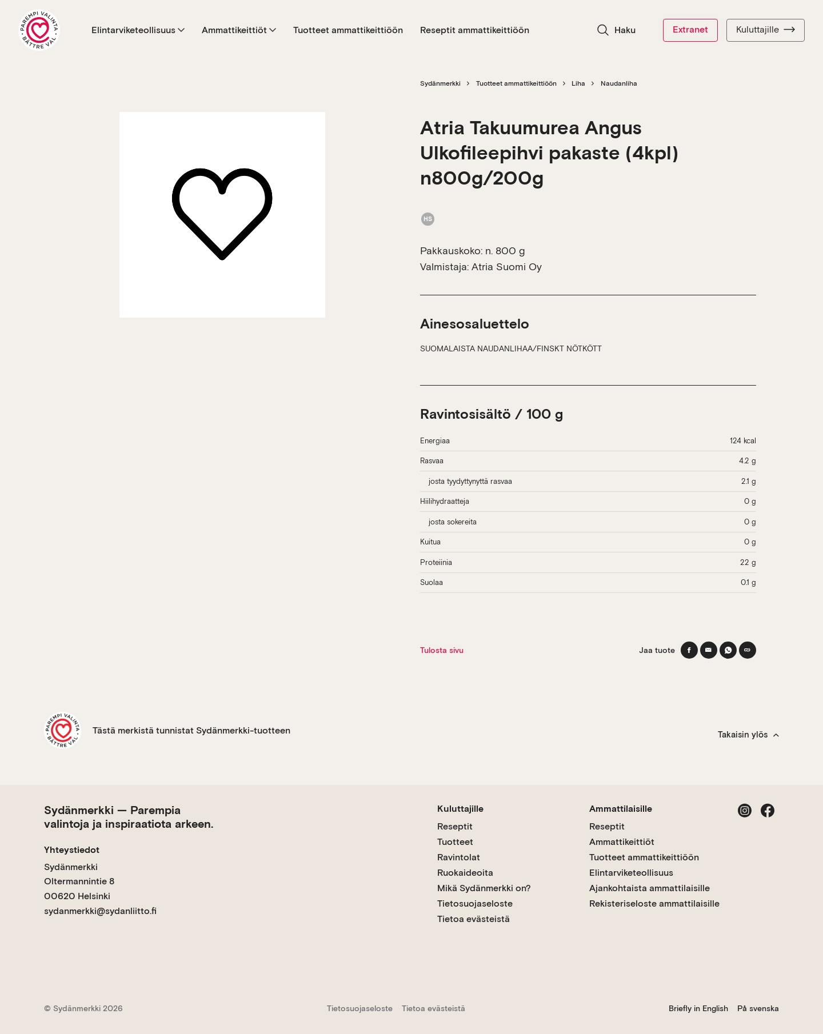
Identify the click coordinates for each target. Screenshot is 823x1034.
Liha (578, 83)
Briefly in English (698, 1008)
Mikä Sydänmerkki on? (484, 888)
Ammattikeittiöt (239, 30)
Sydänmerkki (440, 83)
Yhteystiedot (71, 849)
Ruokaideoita (465, 872)
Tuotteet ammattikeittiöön (348, 30)
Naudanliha (619, 83)
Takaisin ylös (748, 735)
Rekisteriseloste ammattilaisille (654, 903)
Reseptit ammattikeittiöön (474, 30)
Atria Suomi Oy (507, 266)
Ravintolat (458, 857)
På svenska (758, 1008)
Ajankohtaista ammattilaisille (649, 888)
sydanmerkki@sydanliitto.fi (100, 910)
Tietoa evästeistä (473, 918)
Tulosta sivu (442, 650)
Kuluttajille (765, 30)
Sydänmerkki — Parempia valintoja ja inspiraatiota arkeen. (128, 817)
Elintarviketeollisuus (138, 30)
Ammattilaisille (620, 808)
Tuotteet (455, 841)
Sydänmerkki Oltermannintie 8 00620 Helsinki (79, 881)
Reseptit (455, 826)
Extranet (690, 29)
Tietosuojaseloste (475, 903)
